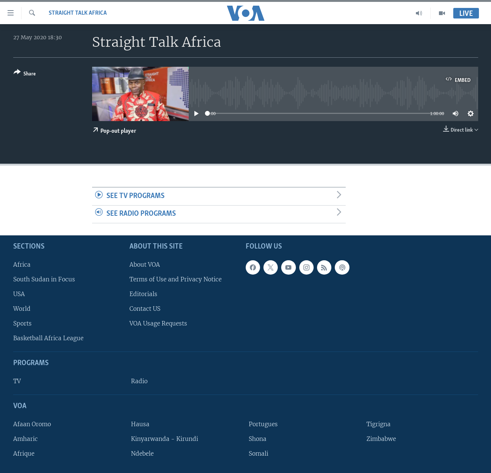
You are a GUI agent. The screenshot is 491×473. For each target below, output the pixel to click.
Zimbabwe (381, 438)
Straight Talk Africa (78, 13)
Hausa (140, 423)
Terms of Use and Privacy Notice (175, 279)
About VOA (144, 264)
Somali (258, 453)
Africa (22, 264)
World (22, 308)
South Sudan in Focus (44, 279)
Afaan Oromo (32, 423)
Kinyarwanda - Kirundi (164, 438)
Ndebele (142, 453)
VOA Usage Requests (158, 323)
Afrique (23, 453)
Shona (257, 438)
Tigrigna (378, 423)
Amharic (25, 438)
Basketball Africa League (48, 338)
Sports (22, 323)
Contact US (144, 308)
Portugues (263, 423)
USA (19, 294)
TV (17, 381)
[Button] (25, 74)
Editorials (143, 294)
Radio (139, 381)
